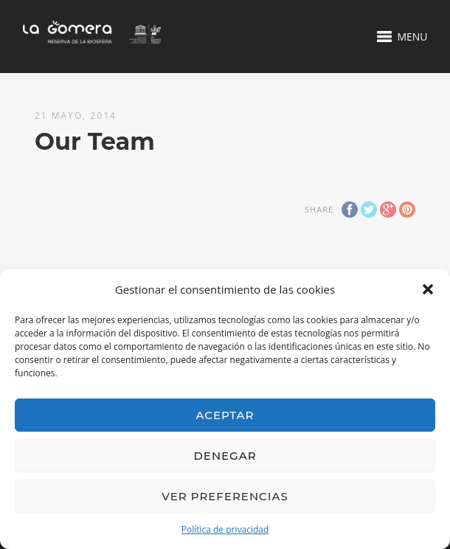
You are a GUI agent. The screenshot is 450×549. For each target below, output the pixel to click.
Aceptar (225, 415)
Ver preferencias (225, 496)
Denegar (224, 456)
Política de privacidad (225, 529)
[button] (427, 289)
